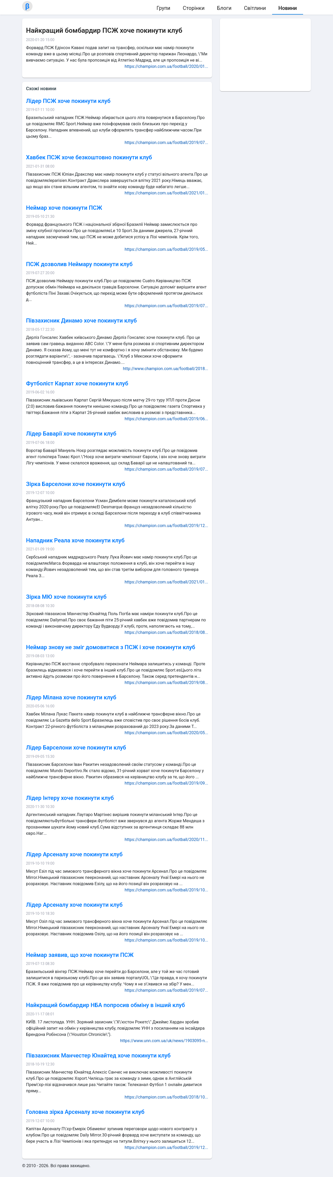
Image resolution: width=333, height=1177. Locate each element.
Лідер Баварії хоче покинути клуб (71, 433)
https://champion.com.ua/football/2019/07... (166, 142)
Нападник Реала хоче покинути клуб (75, 540)
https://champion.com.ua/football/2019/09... (166, 783)
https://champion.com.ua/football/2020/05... (166, 732)
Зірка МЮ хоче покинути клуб (66, 597)
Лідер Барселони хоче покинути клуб (76, 747)
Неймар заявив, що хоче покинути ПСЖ (79, 955)
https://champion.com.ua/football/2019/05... (166, 249)
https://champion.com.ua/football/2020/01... (166, 66)
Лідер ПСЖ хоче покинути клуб (68, 101)
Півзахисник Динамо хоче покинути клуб (81, 320)
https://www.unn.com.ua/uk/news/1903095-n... (164, 1040)
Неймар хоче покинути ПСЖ (64, 208)
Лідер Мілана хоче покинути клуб (71, 697)
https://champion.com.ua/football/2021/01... (166, 192)
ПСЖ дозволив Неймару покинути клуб (79, 264)
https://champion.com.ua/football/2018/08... (166, 632)
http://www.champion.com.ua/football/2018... (165, 368)
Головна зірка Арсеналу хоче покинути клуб (85, 1112)
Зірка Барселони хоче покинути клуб (75, 484)
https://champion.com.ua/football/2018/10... (166, 1097)
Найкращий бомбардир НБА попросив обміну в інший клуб (105, 1005)
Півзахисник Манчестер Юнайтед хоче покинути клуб (98, 1055)
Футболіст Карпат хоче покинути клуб (77, 383)
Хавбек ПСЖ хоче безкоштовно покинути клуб (89, 157)
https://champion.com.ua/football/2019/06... (166, 418)
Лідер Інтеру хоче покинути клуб (70, 798)
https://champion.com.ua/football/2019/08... (166, 682)
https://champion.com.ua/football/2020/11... (166, 839)
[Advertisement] (265, 54)
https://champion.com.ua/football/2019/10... (166, 889)
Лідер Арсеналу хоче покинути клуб (74, 854)
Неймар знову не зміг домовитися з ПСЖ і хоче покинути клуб (110, 647)
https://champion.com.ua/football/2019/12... (166, 525)
